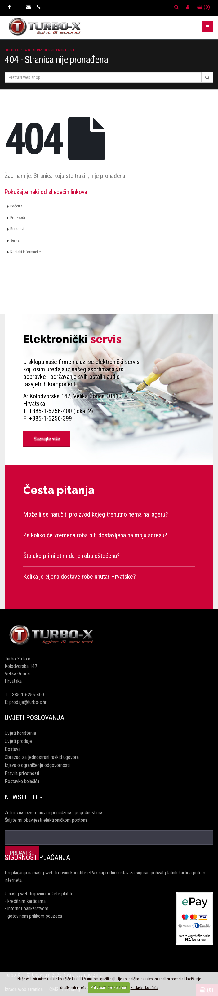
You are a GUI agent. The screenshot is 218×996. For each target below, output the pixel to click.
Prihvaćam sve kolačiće (109, 987)
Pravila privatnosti (22, 773)
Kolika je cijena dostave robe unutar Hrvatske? (79, 576)
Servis (15, 240)
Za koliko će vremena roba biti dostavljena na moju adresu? (95, 535)
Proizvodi (17, 217)
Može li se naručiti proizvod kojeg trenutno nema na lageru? (95, 514)
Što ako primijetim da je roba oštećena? (71, 556)
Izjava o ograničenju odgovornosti (37, 765)
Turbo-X (12, 50)
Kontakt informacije (25, 251)
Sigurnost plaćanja (37, 857)
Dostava (12, 749)
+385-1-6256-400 (27, 695)
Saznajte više (47, 439)
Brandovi (17, 229)
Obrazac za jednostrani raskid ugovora (42, 757)
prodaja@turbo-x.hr (28, 702)
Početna (16, 206)
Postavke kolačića (22, 781)
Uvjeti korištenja (20, 733)
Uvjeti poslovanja (34, 717)
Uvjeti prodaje (18, 741)
